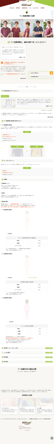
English (23, 1)
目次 (31, 86)
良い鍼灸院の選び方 (34, 76)
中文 (31, 1)
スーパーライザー (33, 277)
